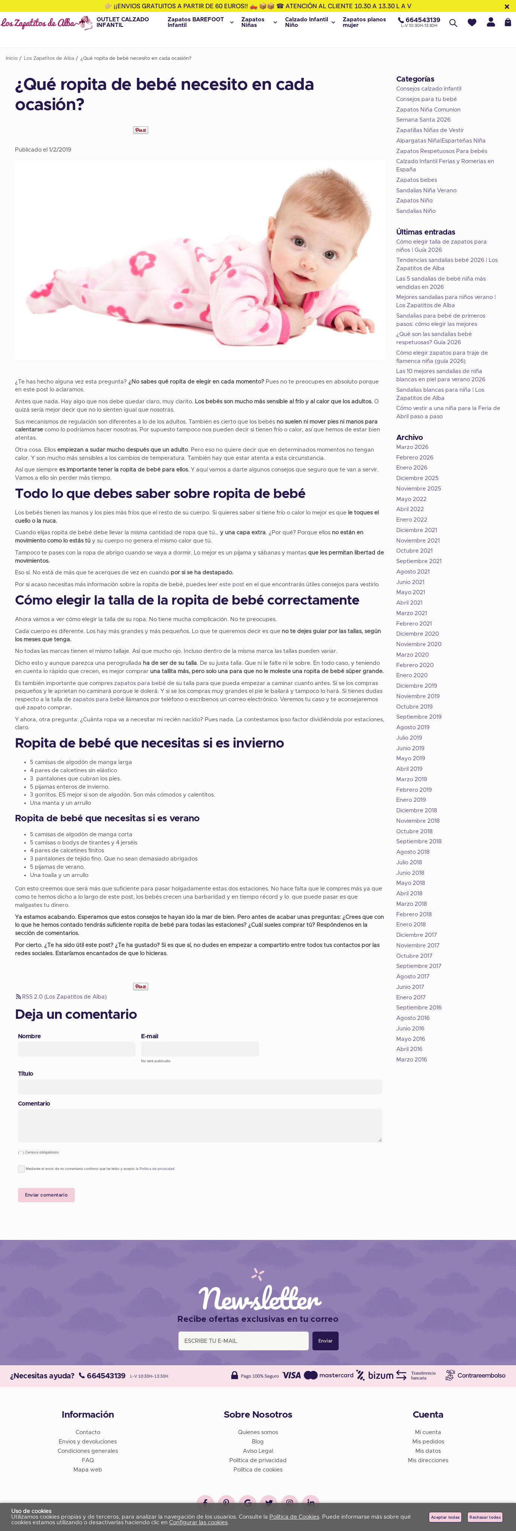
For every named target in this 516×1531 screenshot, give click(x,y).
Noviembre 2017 (418, 945)
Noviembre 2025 (418, 489)
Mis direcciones (428, 1459)
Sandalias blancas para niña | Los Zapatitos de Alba (440, 394)
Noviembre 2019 (418, 696)
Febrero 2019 (414, 790)
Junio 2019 (410, 748)
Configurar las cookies (198, 1522)
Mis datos (428, 1449)
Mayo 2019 (410, 758)
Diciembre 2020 (417, 634)
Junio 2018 (410, 873)
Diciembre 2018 (416, 810)
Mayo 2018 (410, 883)
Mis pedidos (428, 1440)
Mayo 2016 (410, 1039)
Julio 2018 (409, 862)
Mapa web (87, 1468)
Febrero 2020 (415, 665)
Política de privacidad (157, 1169)
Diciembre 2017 (416, 935)
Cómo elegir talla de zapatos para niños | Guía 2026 (441, 246)
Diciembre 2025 (417, 478)
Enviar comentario (46, 1195)
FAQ (88, 1459)
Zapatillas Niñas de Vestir (430, 130)
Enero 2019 (411, 800)
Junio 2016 (410, 1029)
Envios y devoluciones (88, 1440)
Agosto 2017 (413, 977)
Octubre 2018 (414, 831)
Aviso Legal (258, 1449)
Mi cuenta (428, 1431)
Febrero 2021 (414, 624)
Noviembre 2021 (418, 541)
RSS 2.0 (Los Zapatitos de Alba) (61, 997)
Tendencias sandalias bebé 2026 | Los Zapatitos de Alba (447, 264)
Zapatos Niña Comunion (428, 110)
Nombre (29, 1036)
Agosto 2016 (413, 1018)
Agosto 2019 (413, 727)
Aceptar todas (445, 1517)
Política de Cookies (294, 1517)
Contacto (88, 1431)
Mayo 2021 (410, 592)
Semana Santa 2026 (423, 120)
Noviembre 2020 (419, 644)
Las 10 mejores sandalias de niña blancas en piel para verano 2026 (440, 375)
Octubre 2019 (414, 707)
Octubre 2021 (414, 551)
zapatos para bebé (140, 683)
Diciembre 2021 (416, 530)
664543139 (102, 1374)
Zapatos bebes (416, 180)
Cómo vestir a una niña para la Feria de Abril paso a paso (448, 412)
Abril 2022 (410, 509)
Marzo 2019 (411, 779)
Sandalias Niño (416, 211)
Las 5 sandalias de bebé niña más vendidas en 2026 (441, 283)
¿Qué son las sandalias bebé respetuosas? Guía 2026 (434, 338)
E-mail (149, 1036)
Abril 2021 (409, 603)
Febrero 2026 (414, 458)
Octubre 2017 (414, 956)
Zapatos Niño (414, 201)
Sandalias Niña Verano (426, 190)
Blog (258, 1440)
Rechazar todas (485, 1517)
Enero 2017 (411, 997)
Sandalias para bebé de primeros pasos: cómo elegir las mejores (440, 320)
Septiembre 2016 (419, 1008)
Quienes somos (258, 1431)
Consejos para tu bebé (426, 99)
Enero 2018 (411, 925)
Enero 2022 (411, 520)
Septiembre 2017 (419, 966)
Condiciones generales (88, 1449)
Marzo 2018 (411, 904)
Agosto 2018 (413, 852)
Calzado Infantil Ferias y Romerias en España (445, 165)
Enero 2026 (411, 468)
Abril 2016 (409, 1049)
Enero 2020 (412, 675)
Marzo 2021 (411, 613)
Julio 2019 (409, 738)
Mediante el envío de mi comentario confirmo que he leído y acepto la (96, 1169)
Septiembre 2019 (419, 717)
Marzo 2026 (412, 447)
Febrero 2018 (414, 914)
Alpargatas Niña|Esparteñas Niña (441, 141)
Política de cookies (258, 1468)
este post (231, 584)
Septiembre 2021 (419, 561)
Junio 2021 (410, 582)
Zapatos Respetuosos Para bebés (441, 151)
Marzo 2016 (411, 1060)
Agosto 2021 (413, 572)
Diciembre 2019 (416, 686)
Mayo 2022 (411, 499)
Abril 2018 (409, 893)
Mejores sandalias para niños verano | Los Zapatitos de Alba (446, 301)
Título (25, 1074)
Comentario (34, 1104)
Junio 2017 (410, 987)
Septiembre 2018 (419, 841)
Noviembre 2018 (418, 821)
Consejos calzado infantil (428, 89)
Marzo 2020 (412, 655)
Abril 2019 (409, 769)
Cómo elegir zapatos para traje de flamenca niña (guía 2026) (442, 357)
